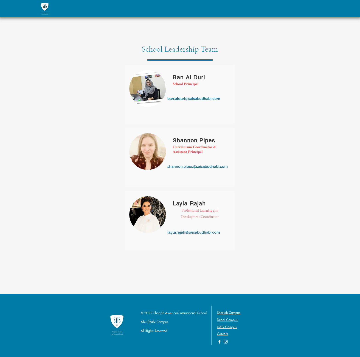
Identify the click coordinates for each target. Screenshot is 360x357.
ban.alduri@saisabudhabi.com (193, 99)
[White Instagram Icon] (225, 341)
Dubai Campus (227, 320)
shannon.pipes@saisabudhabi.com (197, 166)
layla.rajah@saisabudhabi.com (193, 232)
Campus (231, 327)
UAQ (221, 327)
